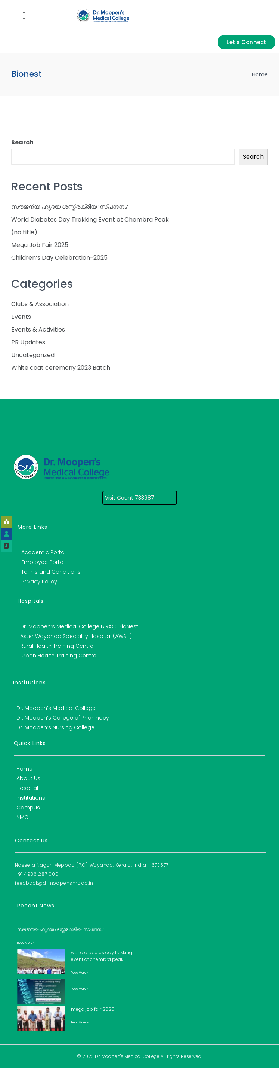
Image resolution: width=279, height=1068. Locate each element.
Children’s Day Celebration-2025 (59, 257)
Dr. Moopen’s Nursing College (55, 727)
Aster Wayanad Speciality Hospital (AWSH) (76, 636)
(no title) (24, 232)
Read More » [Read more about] (80, 989)
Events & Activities (38, 329)
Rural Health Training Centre (56, 646)
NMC (22, 817)
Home (260, 74)
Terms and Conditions (51, 572)
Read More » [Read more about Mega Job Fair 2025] (80, 1022)
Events (21, 316)
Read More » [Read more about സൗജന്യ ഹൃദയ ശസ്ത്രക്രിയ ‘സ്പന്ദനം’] (26, 943)
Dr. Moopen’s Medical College (56, 708)
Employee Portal (43, 562)
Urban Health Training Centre (58, 655)
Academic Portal (43, 552)
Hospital (27, 788)
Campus (28, 807)
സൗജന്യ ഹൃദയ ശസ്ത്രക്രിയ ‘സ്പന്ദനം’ (69, 206)
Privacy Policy (39, 581)
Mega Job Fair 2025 (39, 245)
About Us (28, 778)
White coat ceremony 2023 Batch (60, 367)
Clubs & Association (40, 304)
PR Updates (28, 342)
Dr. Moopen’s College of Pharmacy (62, 717)
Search (22, 142)
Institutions (30, 798)
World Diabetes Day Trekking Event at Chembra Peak (90, 219)
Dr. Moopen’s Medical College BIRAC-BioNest (79, 626)
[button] (24, 15)
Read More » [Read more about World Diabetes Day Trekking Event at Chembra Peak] (80, 973)
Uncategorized (33, 355)
